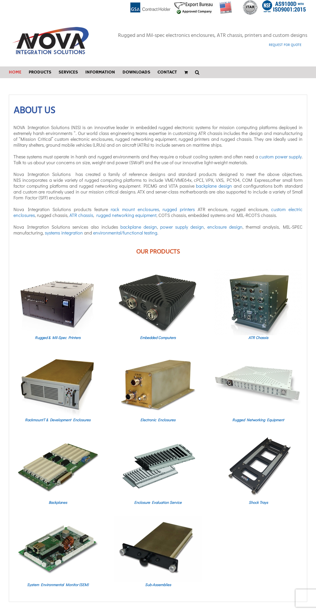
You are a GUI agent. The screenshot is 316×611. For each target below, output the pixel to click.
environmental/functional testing (125, 233)
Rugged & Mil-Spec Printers (58, 337)
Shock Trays (258, 502)
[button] (197, 72)
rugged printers (179, 209)
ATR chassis (81, 215)
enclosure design (224, 227)
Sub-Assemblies (158, 584)
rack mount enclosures (135, 209)
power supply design (182, 227)
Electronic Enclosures (157, 419)
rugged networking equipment (126, 215)
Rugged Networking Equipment (258, 419)
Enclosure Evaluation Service (158, 502)
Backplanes (58, 502)
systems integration (64, 233)
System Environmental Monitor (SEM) (57, 584)
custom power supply (280, 156)
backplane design (214, 186)
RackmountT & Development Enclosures (57, 419)
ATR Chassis (258, 337)
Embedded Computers (158, 337)
